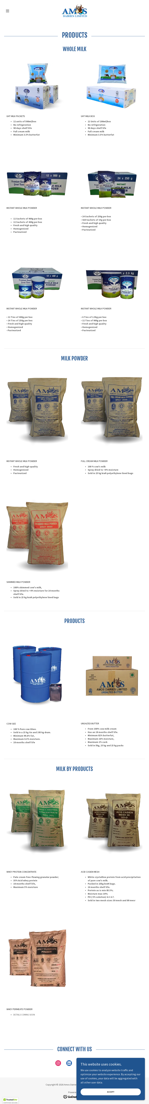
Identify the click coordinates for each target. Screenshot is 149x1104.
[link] (74, 11)
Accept (110, 1092)
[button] (14, 10)
